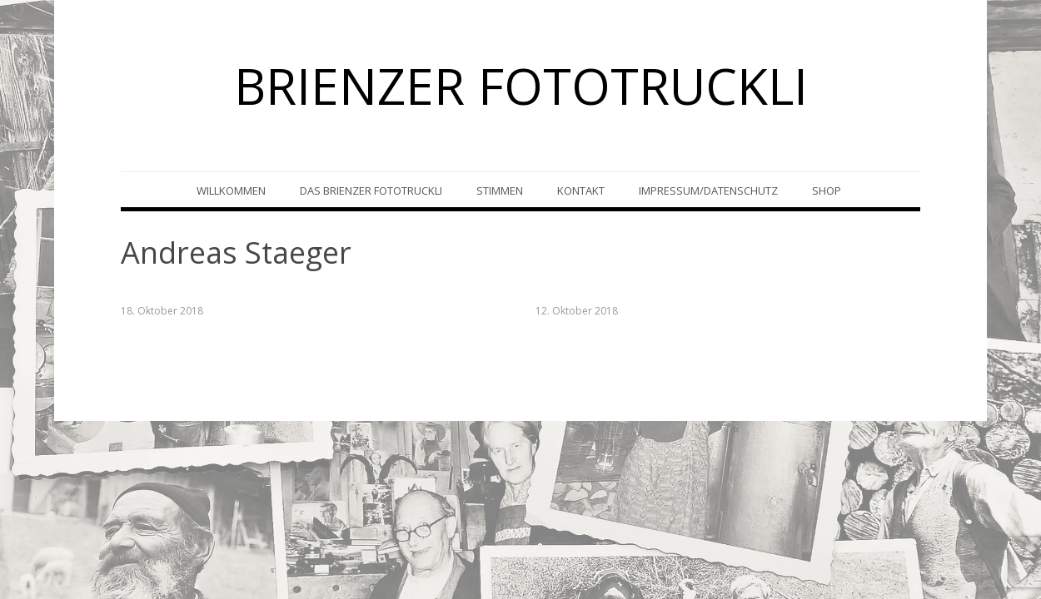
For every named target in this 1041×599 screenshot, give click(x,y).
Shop (826, 190)
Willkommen (231, 190)
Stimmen (499, 190)
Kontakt (581, 190)
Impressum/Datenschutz (708, 190)
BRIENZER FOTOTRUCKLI (521, 86)
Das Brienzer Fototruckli (371, 190)
